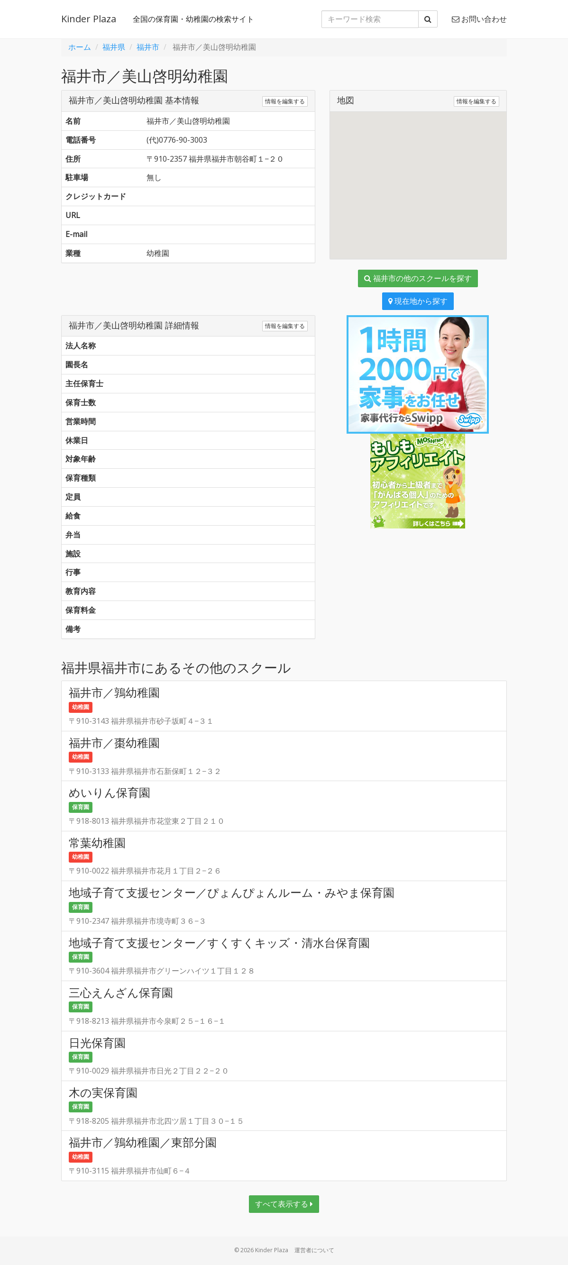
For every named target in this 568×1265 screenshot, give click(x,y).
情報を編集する (285, 101)
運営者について (314, 1250)
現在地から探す (418, 301)
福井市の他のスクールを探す (418, 278)
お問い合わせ (479, 19)
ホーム (79, 47)
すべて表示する (284, 1204)
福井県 (113, 47)
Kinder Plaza (88, 18)
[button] (418, 176)
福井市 (148, 47)
